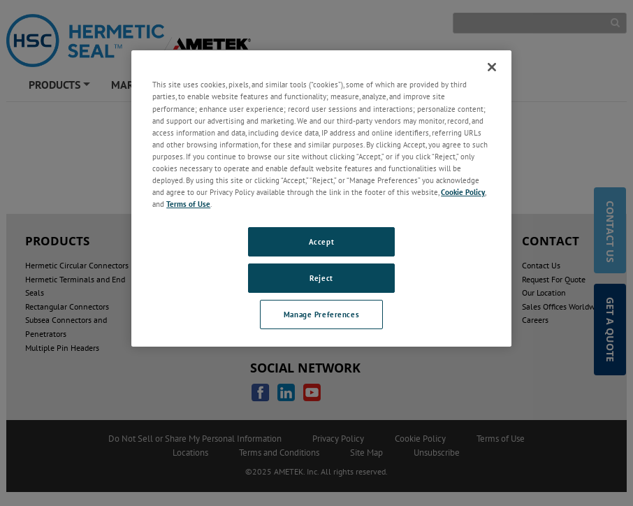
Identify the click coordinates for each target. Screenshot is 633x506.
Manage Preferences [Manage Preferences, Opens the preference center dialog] (321, 314)
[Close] (491, 67)
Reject (321, 278)
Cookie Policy (463, 192)
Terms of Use (188, 203)
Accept (321, 241)
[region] (321, 198)
